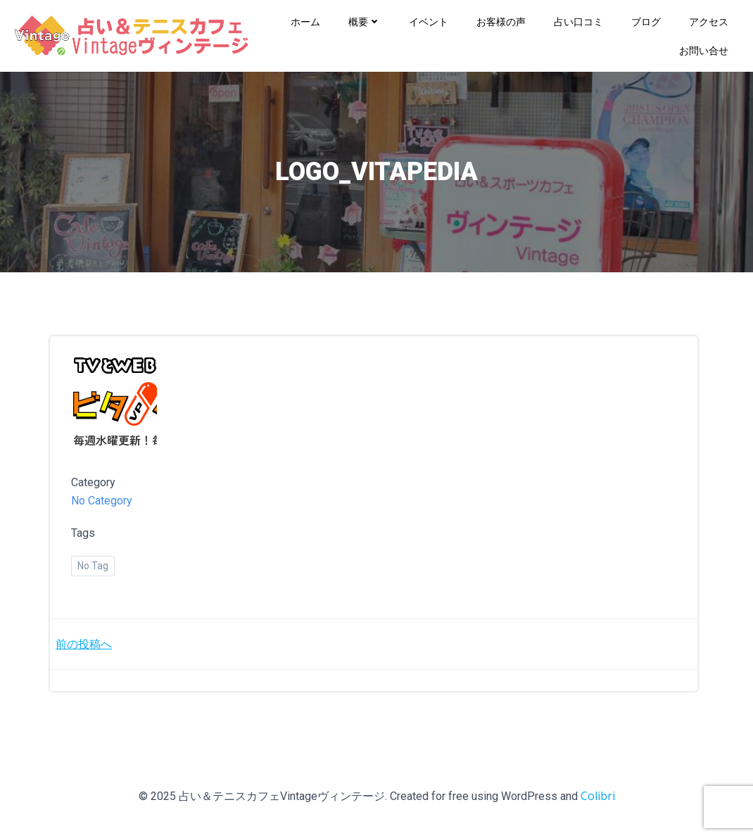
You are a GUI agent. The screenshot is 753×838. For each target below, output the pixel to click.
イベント (428, 21)
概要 (364, 21)
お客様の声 (501, 21)
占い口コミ (578, 21)
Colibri (598, 796)
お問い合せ (703, 50)
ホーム (305, 21)
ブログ (646, 21)
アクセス (708, 21)
